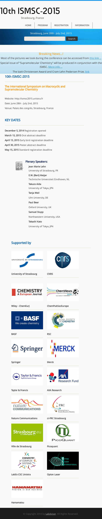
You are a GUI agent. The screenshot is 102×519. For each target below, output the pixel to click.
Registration (61, 25)
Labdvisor (51, 513)
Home (28, 25)
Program (43, 25)
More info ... (55, 67)
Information (82, 25)
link (87, 71)
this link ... (95, 58)
